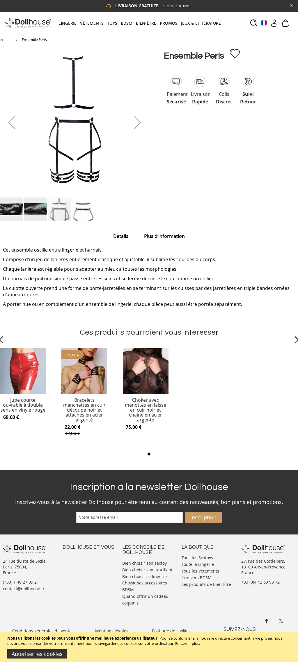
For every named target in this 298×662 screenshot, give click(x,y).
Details (120, 236)
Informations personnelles (88, 568)
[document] (149, 647)
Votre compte (75, 563)
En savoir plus (187, 643)
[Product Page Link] (23, 392)
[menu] (141, 23)
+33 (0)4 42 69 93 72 (260, 582)
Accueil (5, 39)
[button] (11, 122)
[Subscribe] (203, 517)
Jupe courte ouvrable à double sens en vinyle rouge (23, 405)
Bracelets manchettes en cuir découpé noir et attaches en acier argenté (84, 410)
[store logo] (27, 23)
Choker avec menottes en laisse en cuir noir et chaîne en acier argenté (145, 410)
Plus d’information (164, 236)
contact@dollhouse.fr (24, 588)
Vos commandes (78, 574)
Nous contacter (77, 557)
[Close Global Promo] (291, 5)
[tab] (141, 23)
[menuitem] (69, 23)
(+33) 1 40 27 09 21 (21, 582)
